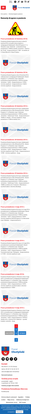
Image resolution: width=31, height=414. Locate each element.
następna (22, 333)
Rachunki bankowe (6, 375)
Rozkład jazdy (5, 391)
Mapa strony (10, 2)
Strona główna (4, 14)
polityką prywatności (11, 407)
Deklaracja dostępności (22, 399)
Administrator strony (11, 402)
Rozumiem (19, 412)
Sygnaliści (20, 397)
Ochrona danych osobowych (9, 397)
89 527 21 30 (9, 369)
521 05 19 (16, 369)
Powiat (24, 7)
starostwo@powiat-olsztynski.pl (10, 371)
